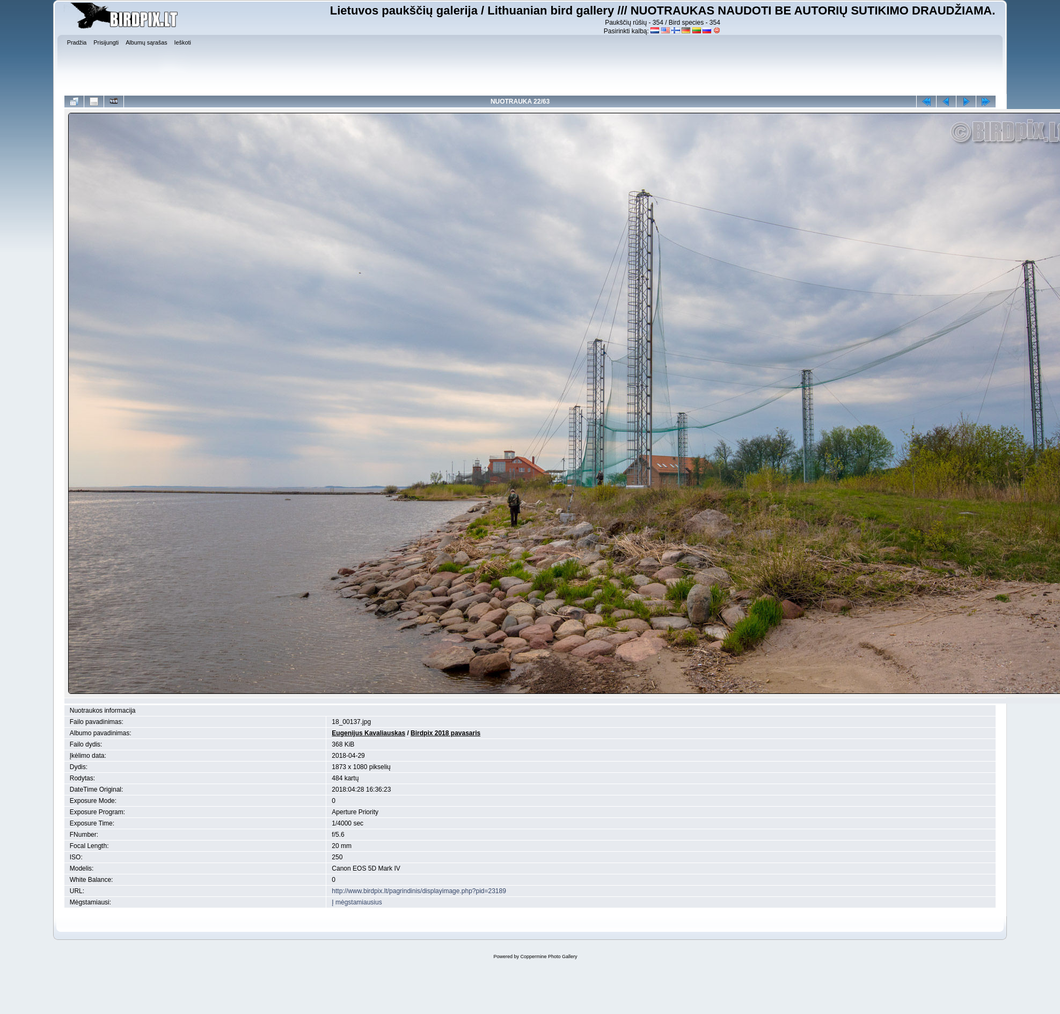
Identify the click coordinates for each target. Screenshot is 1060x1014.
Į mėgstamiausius (357, 902)
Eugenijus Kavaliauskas (368, 733)
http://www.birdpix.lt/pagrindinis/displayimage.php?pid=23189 (419, 891)
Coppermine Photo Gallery (548, 956)
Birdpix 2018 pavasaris (445, 733)
